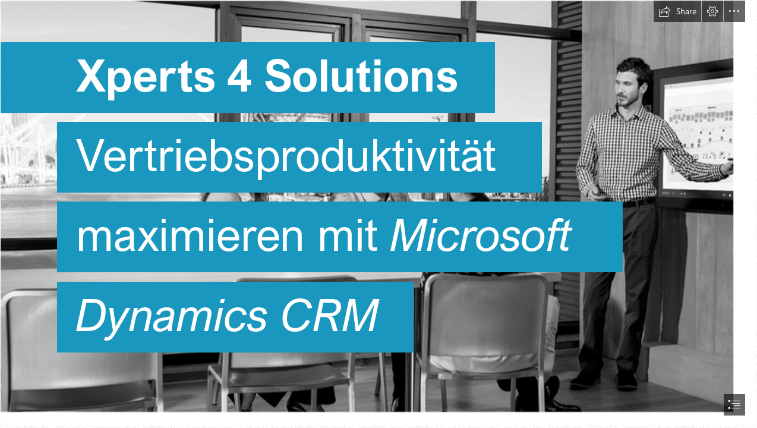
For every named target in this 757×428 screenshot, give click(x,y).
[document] (378, 214)
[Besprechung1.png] (378, 213)
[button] (677, 11)
